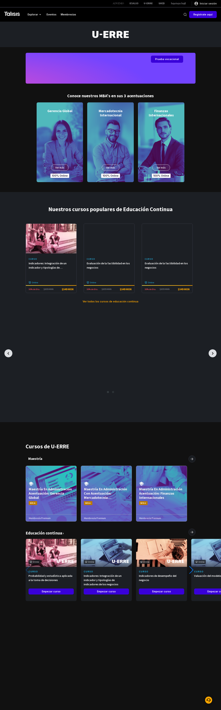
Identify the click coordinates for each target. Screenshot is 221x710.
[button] (35, 14)
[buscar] (185, 14)
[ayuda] (208, 700)
